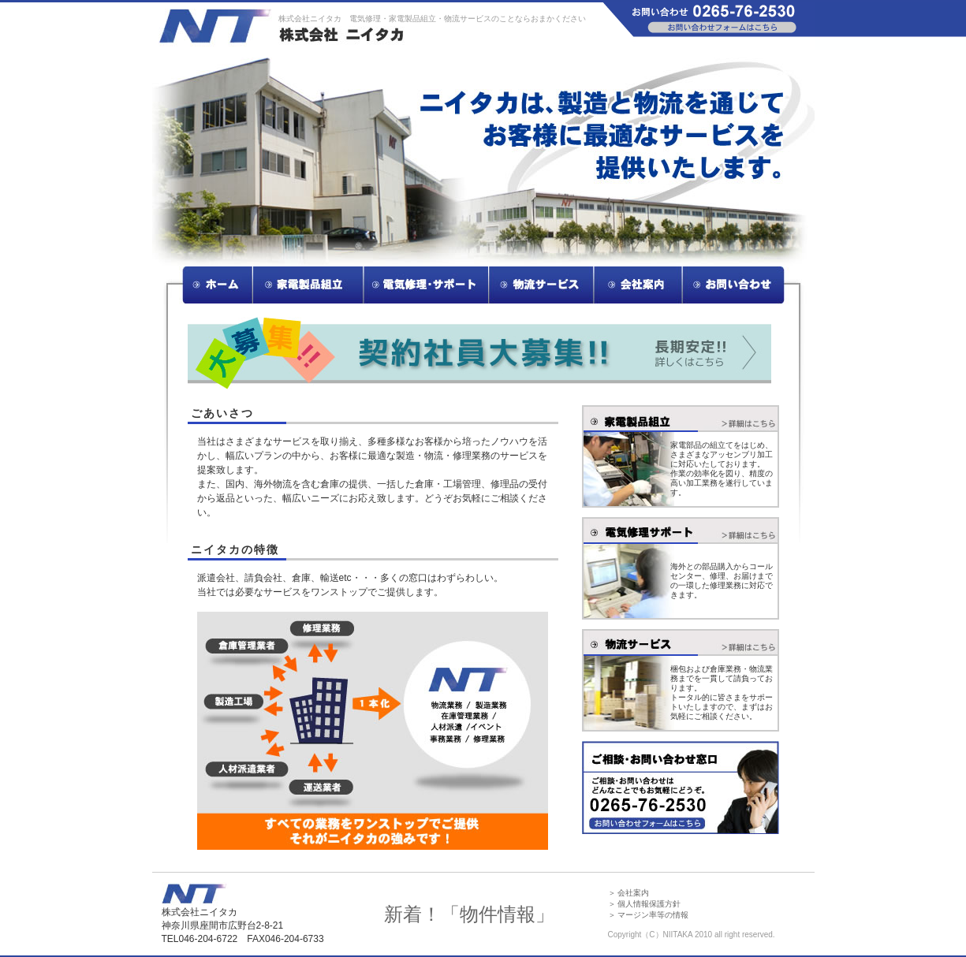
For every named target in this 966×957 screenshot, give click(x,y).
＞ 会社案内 (629, 892)
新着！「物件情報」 (469, 914)
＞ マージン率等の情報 (648, 914)
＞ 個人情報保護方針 (644, 903)
